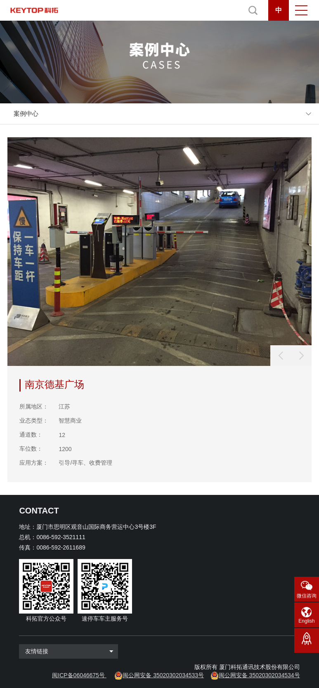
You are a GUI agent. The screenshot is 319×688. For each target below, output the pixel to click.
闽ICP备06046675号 (78, 675)
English (306, 621)
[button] (301, 355)
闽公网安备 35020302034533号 (163, 675)
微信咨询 (307, 596)
